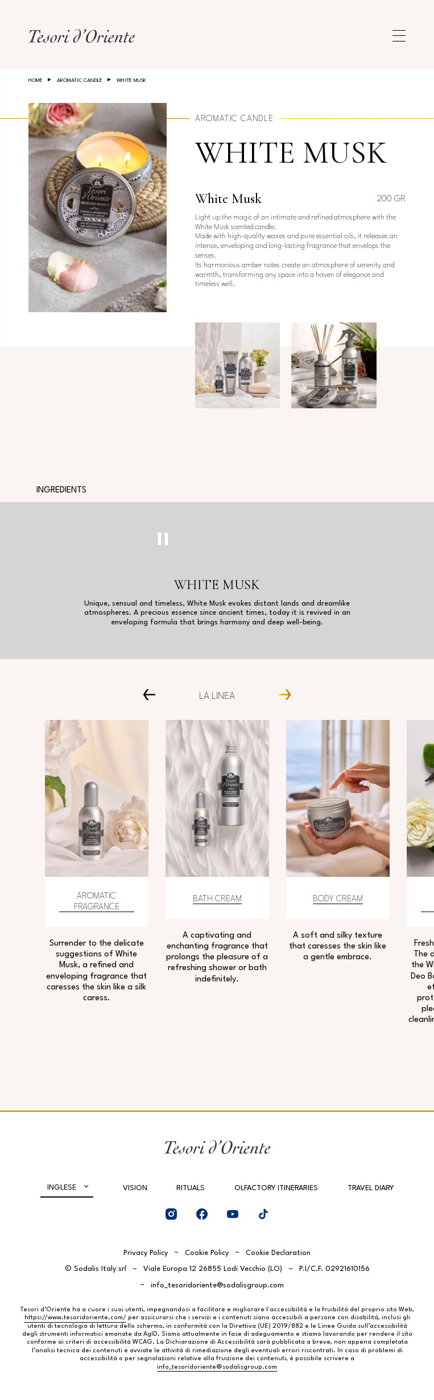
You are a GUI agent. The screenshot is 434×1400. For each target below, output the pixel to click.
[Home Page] (81, 35)
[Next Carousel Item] (280, 694)
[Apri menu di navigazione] (399, 36)
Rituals (190, 1188)
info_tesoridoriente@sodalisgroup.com (217, 1285)
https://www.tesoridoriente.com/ (75, 1318)
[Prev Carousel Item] (153, 694)
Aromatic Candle (79, 80)
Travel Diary (371, 1188)
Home (35, 80)
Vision (135, 1188)
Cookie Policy (207, 1253)
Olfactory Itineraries (276, 1188)
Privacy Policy (145, 1253)
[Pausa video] (163, 539)
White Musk (291, 153)
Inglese (61, 1187)
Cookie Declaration (278, 1253)
